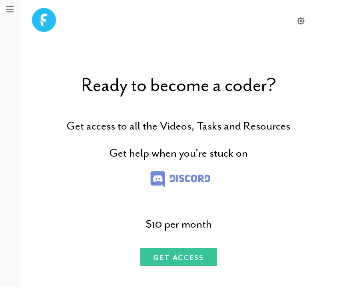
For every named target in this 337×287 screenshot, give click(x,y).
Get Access (178, 257)
